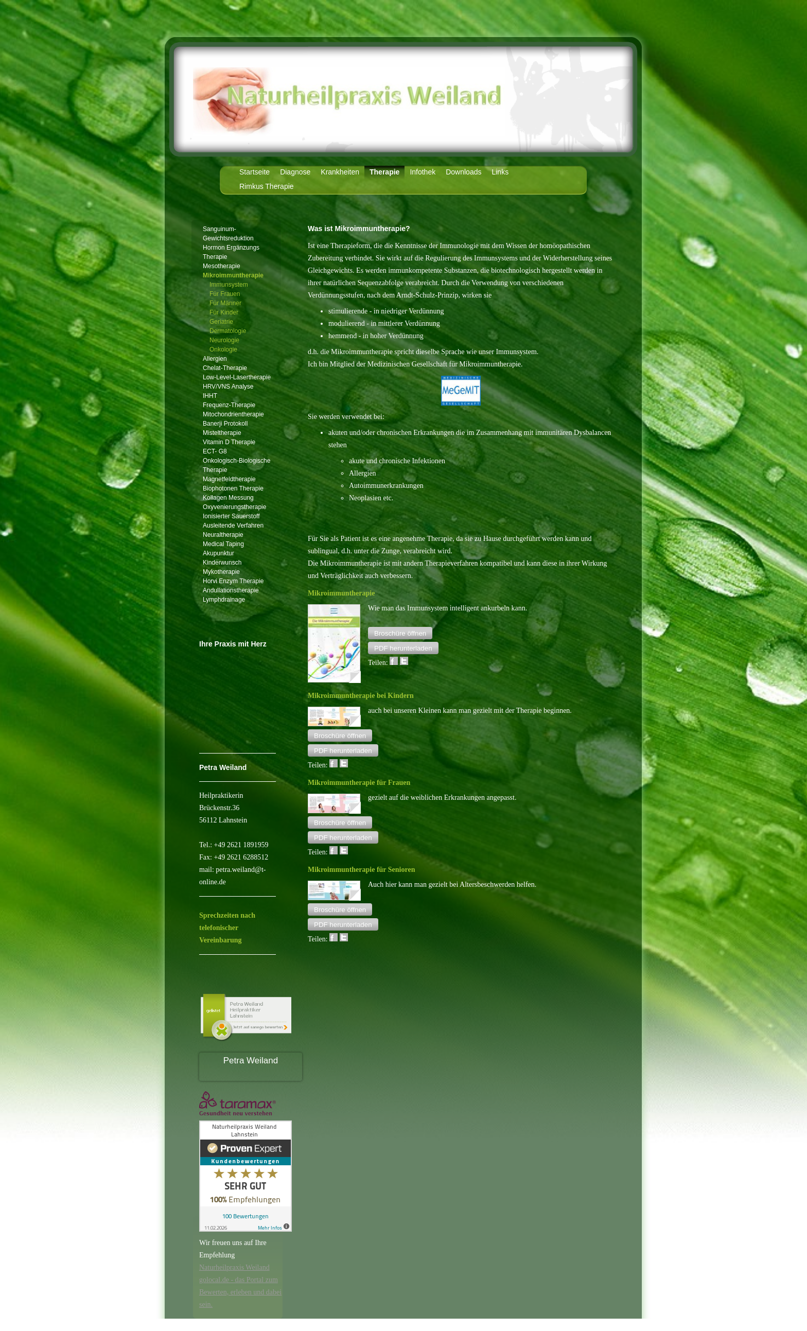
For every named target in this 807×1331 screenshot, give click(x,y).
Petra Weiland (250, 1060)
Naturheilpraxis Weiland (234, 1267)
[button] (400, 633)
